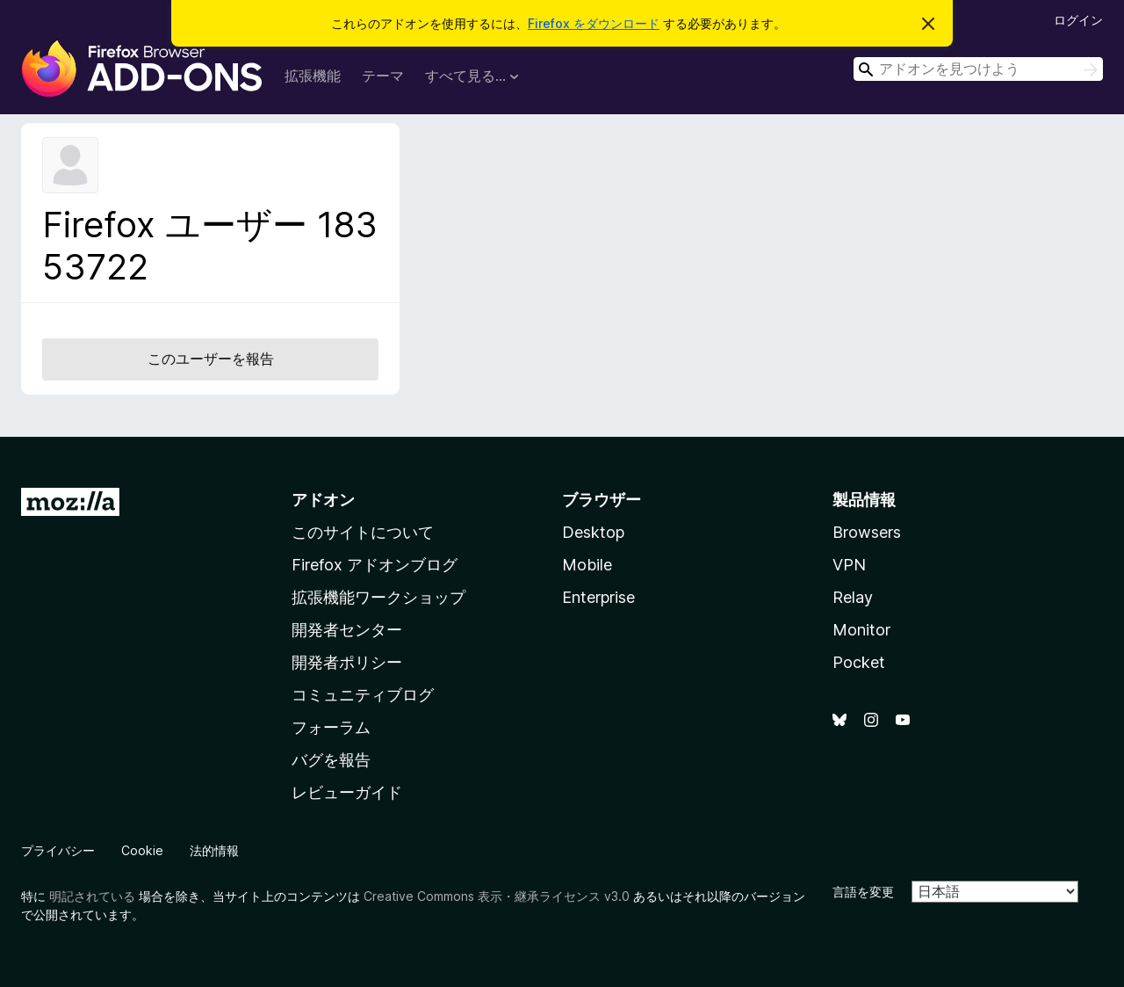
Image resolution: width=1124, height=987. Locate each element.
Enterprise (598, 597)
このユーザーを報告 (211, 358)
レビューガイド (347, 792)
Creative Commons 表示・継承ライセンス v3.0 (497, 896)
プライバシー (58, 850)
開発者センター (347, 630)
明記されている (92, 896)
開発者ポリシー (347, 662)
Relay (852, 597)
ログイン (1078, 19)
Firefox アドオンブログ (375, 564)
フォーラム (331, 727)
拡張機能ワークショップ (378, 597)
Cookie (142, 850)
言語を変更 (863, 891)
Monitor (861, 630)
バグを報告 (331, 760)
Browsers (866, 532)
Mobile (587, 564)
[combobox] (978, 69)
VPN (849, 564)
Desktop (593, 532)
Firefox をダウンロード (593, 23)
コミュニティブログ (363, 695)
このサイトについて (363, 532)
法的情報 (214, 850)
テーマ (383, 75)
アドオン (323, 499)
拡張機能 (313, 75)
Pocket (858, 662)
